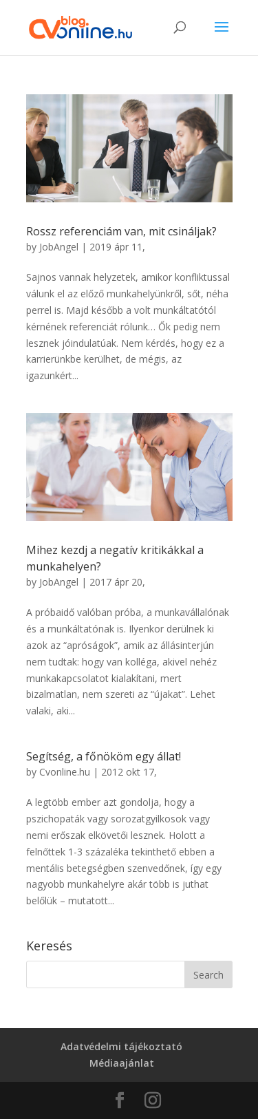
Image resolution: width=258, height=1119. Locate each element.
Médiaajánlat (121, 1062)
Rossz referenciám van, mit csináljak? (121, 231)
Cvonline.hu (64, 771)
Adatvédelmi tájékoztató (121, 1046)
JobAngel (58, 246)
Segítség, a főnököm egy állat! (103, 756)
